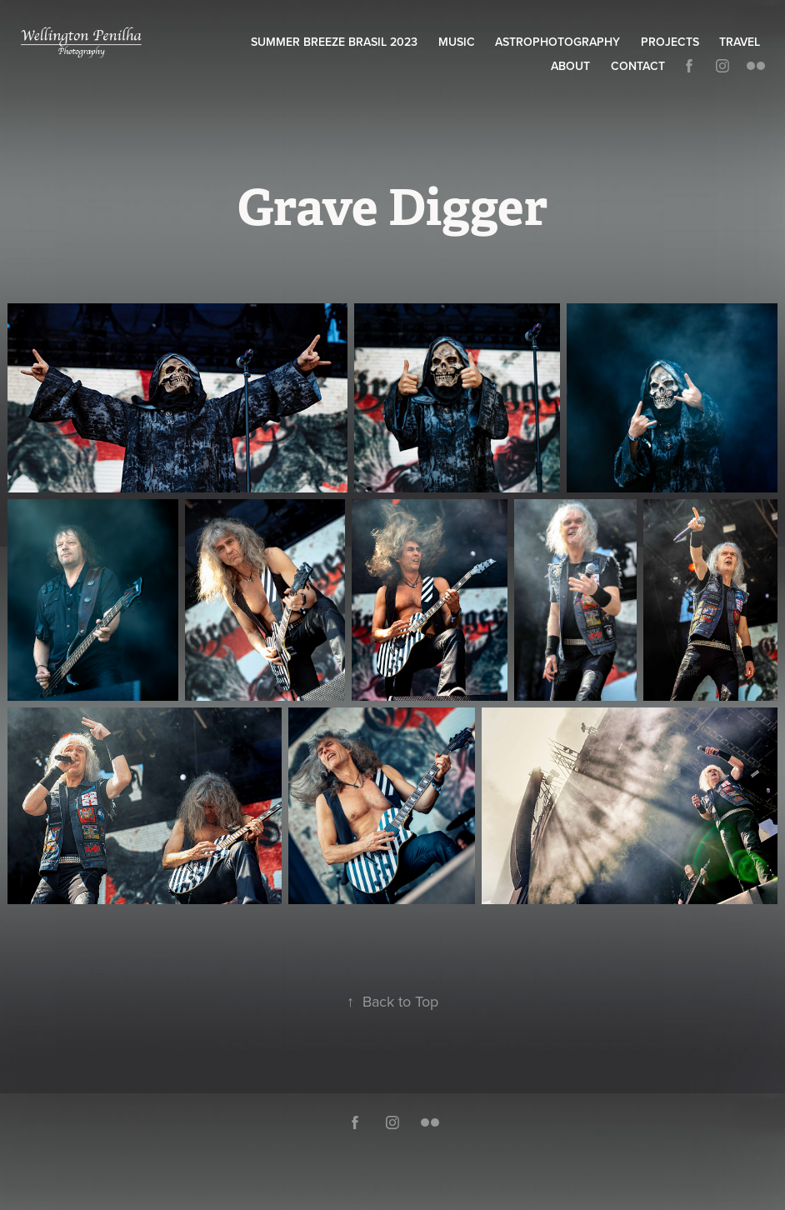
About (570, 66)
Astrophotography (557, 41)
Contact (638, 66)
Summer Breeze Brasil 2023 (334, 41)
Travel (739, 41)
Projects (670, 41)
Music (456, 41)
